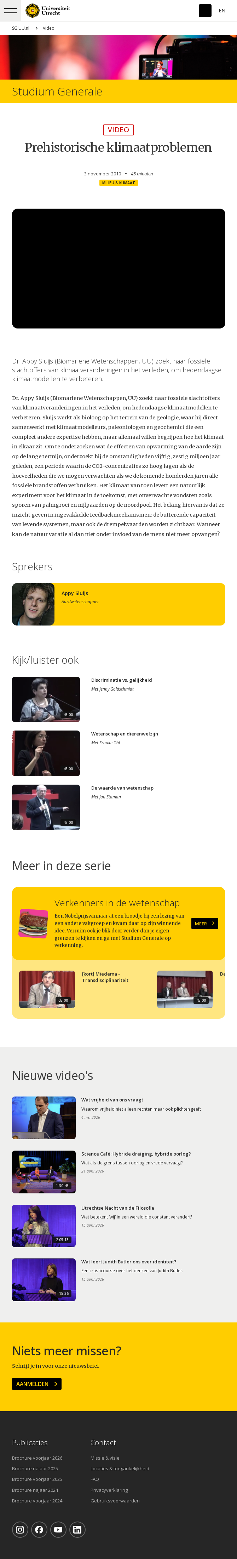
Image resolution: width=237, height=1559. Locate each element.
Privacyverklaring (109, 1490)
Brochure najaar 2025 (35, 1468)
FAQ (95, 1479)
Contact (103, 1442)
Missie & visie (105, 1458)
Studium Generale (57, 91)
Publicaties (30, 1442)
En (222, 10)
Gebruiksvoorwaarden (115, 1500)
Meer (201, 923)
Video (48, 28)
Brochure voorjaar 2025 (37, 1479)
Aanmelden (32, 1384)
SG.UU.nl (20, 28)
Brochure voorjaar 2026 (37, 1458)
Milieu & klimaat (118, 182)
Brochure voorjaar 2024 (37, 1500)
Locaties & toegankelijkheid (120, 1468)
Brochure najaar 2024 (35, 1490)
